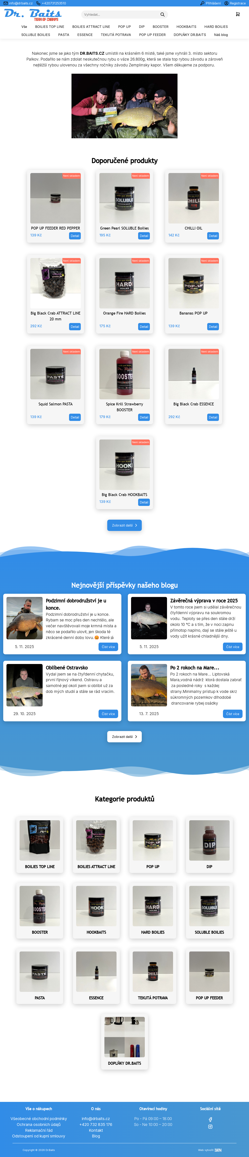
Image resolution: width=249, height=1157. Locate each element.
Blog (96, 1136)
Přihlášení (210, 3)
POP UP (124, 27)
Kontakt (96, 1130)
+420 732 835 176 (95, 1124)
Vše (24, 27)
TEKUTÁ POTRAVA (116, 35)
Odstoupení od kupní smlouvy (38, 1136)
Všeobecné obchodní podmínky (39, 1118)
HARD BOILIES (216, 27)
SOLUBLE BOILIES (35, 35)
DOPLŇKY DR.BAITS (190, 35)
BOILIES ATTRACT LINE (91, 27)
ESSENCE (85, 35)
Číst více (108, 647)
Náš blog (221, 35)
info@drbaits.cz (18, 3)
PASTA (63, 35)
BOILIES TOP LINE (49, 27)
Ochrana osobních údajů (39, 1124)
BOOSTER (160, 27)
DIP (142, 27)
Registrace (235, 3)
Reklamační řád (39, 1130)
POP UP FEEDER (152, 35)
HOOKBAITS (186, 27)
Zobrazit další (125, 525)
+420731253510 (51, 3)
